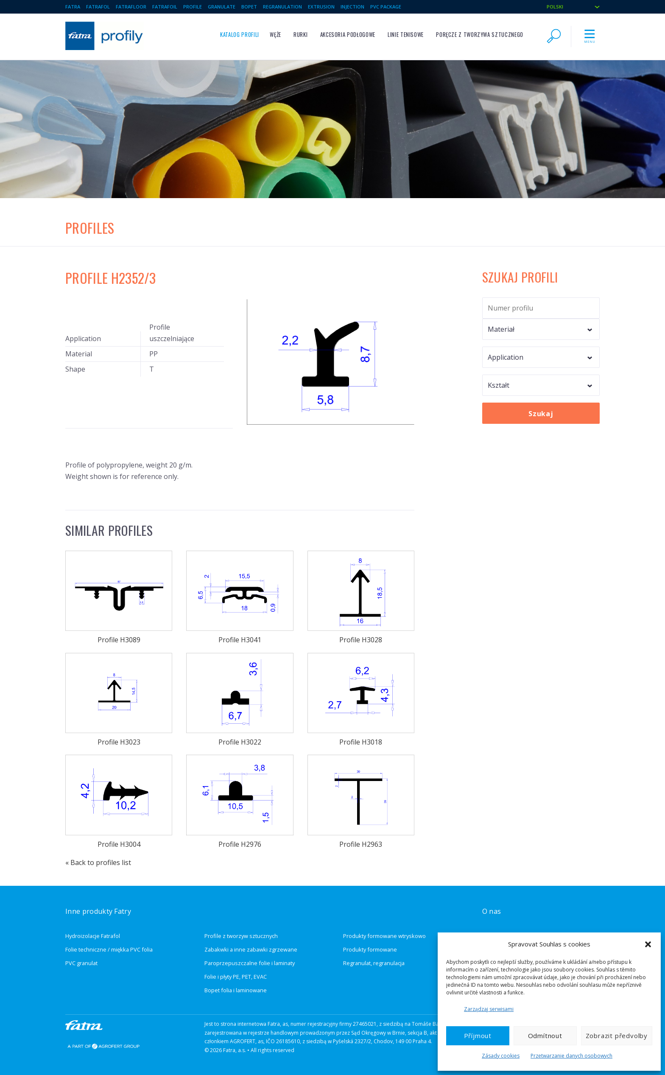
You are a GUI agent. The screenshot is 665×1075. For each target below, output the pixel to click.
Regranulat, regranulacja (374, 963)
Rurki (300, 35)
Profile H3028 (360, 598)
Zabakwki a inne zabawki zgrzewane (250, 949)
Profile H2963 (360, 802)
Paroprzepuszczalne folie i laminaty (249, 963)
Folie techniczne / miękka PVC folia (109, 949)
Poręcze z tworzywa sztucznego (479, 35)
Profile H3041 (239, 598)
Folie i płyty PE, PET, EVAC (235, 976)
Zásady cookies (501, 1055)
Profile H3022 (239, 700)
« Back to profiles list (98, 862)
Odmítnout (545, 1035)
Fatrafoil (164, 6)
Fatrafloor (131, 6)
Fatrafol (98, 6)
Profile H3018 (360, 700)
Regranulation (282, 6)
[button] (648, 944)
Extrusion (321, 6)
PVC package (385, 6)
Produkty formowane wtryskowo (384, 936)
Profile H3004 (118, 802)
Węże (275, 35)
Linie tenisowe (406, 35)
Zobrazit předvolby (617, 1035)
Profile (192, 6)
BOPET (249, 6)
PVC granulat (81, 963)
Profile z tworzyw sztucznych (241, 936)
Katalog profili (239, 35)
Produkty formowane (370, 949)
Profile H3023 (118, 700)
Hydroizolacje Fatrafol (92, 936)
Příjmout (478, 1035)
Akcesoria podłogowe (347, 35)
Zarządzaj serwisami (489, 1009)
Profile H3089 (118, 598)
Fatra (72, 6)
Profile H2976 (239, 802)
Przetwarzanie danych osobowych (571, 1055)
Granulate (221, 6)
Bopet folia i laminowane (235, 990)
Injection (352, 6)
